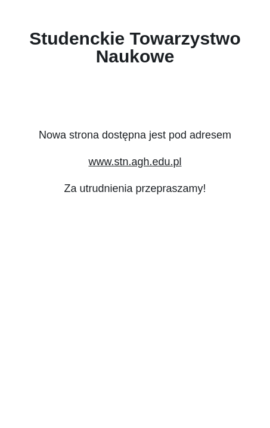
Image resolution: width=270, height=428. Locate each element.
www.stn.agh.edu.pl (134, 162)
